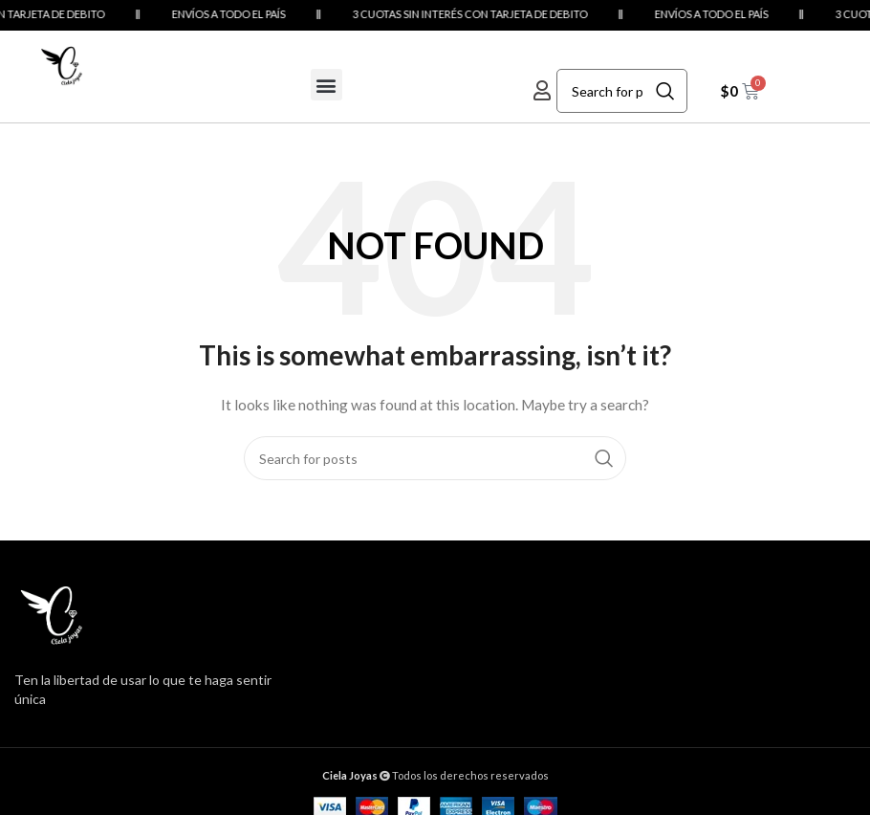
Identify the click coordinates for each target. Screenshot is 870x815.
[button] (326, 84)
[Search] (621, 91)
